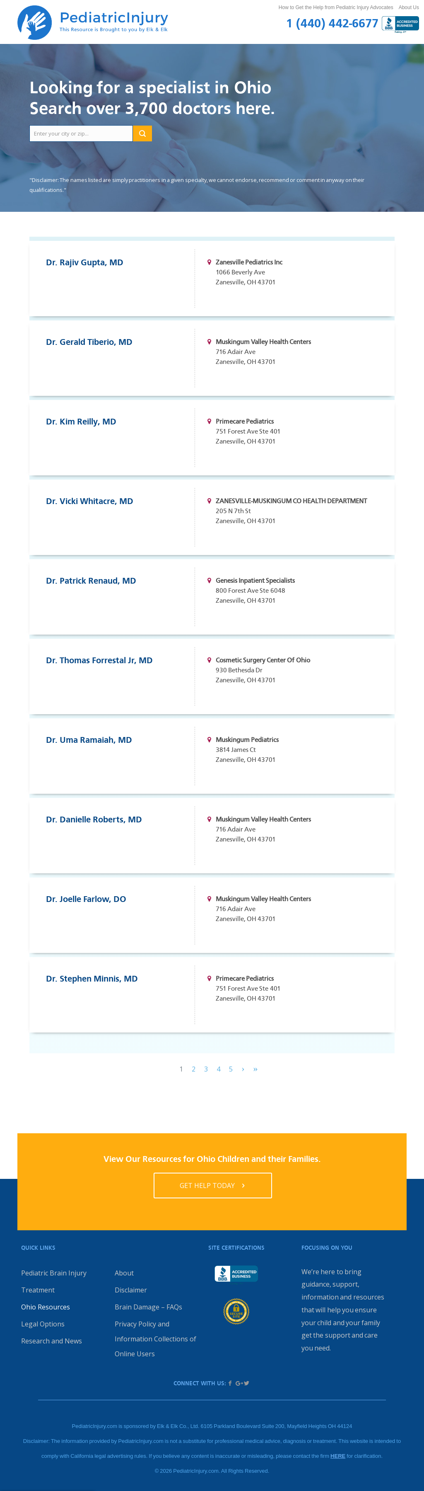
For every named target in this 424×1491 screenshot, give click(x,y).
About (124, 1273)
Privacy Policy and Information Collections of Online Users (155, 1338)
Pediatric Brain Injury (54, 1273)
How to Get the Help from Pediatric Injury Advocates (336, 7)
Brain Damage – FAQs (148, 1307)
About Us (409, 7)
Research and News (51, 1341)
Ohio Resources (45, 1307)
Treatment (38, 1290)
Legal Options (43, 1324)
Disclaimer (131, 1290)
